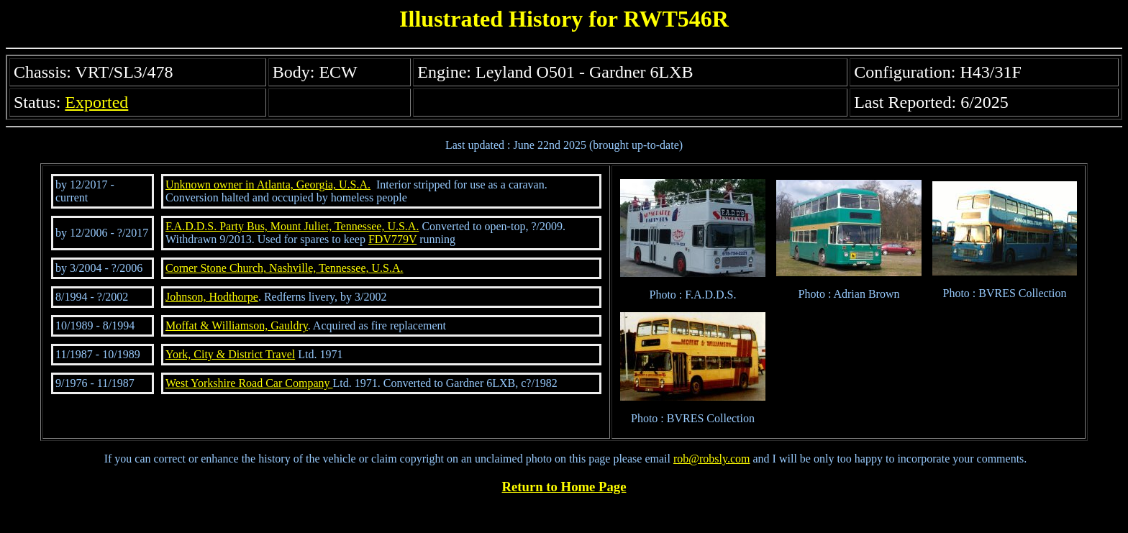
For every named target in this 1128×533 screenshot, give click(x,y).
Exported (96, 102)
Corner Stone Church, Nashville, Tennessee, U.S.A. (284, 268)
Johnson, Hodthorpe (211, 297)
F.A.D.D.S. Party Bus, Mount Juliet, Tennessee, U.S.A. (292, 226)
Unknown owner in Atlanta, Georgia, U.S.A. (267, 184)
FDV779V (392, 239)
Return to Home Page (564, 486)
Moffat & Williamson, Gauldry (236, 325)
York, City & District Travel (230, 354)
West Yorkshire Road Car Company (248, 383)
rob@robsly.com (711, 458)
